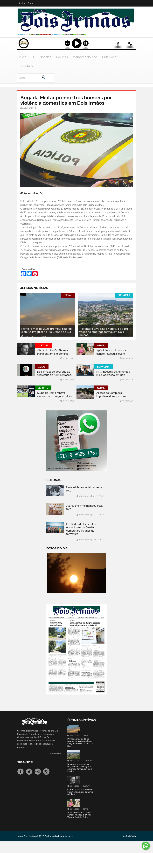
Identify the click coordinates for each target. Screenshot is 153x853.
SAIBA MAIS (55, 765)
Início (23, 68)
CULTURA (43, 357)
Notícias (45, 68)
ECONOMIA (124, 306)
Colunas (62, 68)
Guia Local (109, 68)
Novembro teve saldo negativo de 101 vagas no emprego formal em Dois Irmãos (103, 343)
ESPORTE (43, 399)
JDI (32, 68)
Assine (22, 3)
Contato (27, 77)
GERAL (68, 306)
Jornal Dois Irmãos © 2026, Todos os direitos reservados (45, 847)
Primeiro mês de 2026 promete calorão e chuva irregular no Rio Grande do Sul (46, 342)
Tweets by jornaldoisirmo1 (116, 731)
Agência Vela (129, 847)
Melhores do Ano (85, 68)
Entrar (31, 3)
